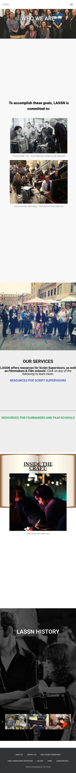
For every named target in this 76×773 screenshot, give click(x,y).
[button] (2, 721)
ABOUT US (19, 755)
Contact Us (31, 755)
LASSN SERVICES (62, 761)
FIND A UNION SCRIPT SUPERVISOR (20, 761)
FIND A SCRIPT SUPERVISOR (50, 755)
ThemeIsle (47, 767)
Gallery (40, 761)
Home (50, 761)
